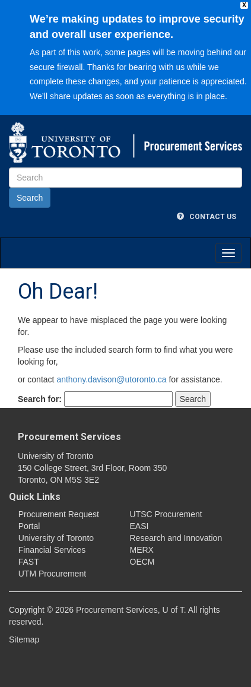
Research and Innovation (176, 538)
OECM (142, 561)
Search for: (40, 399)
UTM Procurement (52, 573)
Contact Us (206, 217)
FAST (28, 561)
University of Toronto (56, 538)
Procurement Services (69, 436)
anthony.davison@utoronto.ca (111, 379)
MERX (142, 550)
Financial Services (52, 550)
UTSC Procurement (166, 514)
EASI (139, 526)
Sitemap (24, 639)
